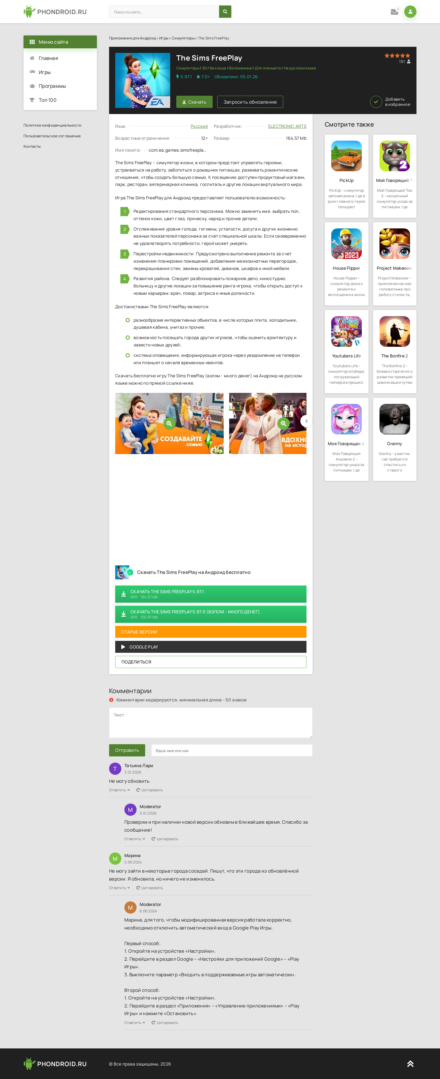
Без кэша (218, 68)
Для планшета (268, 68)
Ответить (119, 790)
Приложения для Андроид (132, 38)
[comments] (211, 723)
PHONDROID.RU (62, 12)
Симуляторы (183, 38)
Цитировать (149, 790)
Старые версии (139, 632)
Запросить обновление (250, 102)
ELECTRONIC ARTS (287, 126)
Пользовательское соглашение (52, 136)
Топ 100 (48, 100)
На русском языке (300, 68)
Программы (52, 86)
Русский (199, 126)
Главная (48, 58)
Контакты (32, 146)
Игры (163, 38)
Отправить (127, 750)
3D (204, 68)
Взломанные (240, 68)
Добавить (390, 102)
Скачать (194, 102)
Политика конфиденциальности (53, 125)
